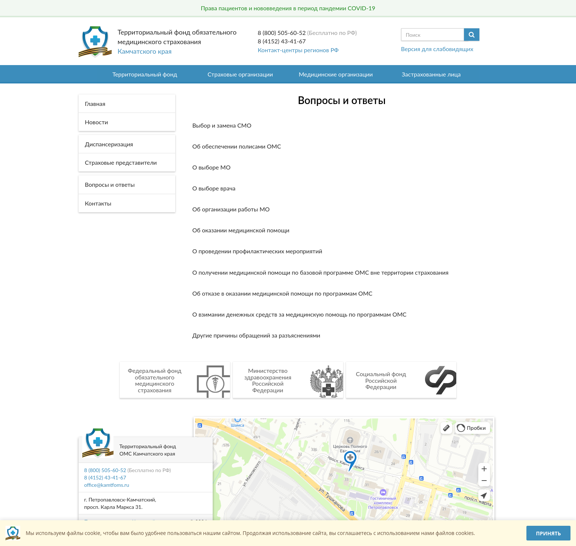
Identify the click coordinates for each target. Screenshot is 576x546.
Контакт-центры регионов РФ (298, 49)
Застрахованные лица (431, 74)
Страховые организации (240, 74)
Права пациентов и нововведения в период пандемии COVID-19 (288, 7)
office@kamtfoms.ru (106, 485)
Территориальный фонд (144, 74)
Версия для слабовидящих (437, 48)
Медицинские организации (336, 74)
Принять (548, 533)
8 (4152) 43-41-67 (282, 41)
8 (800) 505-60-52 (282, 32)
